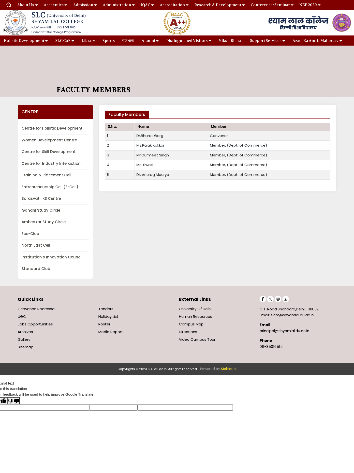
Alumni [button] (148, 40)
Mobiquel (228, 368)
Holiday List (108, 316)
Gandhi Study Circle (41, 210)
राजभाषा (128, 40)
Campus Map (191, 324)
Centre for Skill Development (49, 151)
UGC (22, 316)
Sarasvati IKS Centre (41, 198)
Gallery (24, 339)
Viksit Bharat (231, 40)
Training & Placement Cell (46, 175)
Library (88, 40)
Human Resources (195, 316)
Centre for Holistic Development (52, 128)
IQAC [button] (145, 4)
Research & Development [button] (217, 4)
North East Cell (36, 245)
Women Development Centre (49, 140)
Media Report (110, 331)
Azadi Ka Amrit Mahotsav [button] (316, 40)
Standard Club (36, 268)
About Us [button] (25, 4)
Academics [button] (54, 4)
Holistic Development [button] (24, 40)
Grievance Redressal (36, 308)
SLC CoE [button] (63, 40)
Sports (109, 40)
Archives (25, 331)
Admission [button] (83, 4)
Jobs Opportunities (35, 324)
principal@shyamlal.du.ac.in (284, 330)
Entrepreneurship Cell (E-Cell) (50, 186)
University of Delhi (195, 308)
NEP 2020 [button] (308, 4)
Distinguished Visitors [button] (187, 40)
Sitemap (25, 347)
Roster (104, 324)
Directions (188, 331)
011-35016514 (271, 346)
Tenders (105, 308)
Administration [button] (117, 4)
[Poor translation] (13, 400)
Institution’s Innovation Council (52, 257)
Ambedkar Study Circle (44, 221)
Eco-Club (30, 233)
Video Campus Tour (197, 339)
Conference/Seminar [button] (270, 4)
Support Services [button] (265, 40)
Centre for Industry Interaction (51, 163)
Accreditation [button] (172, 4)
